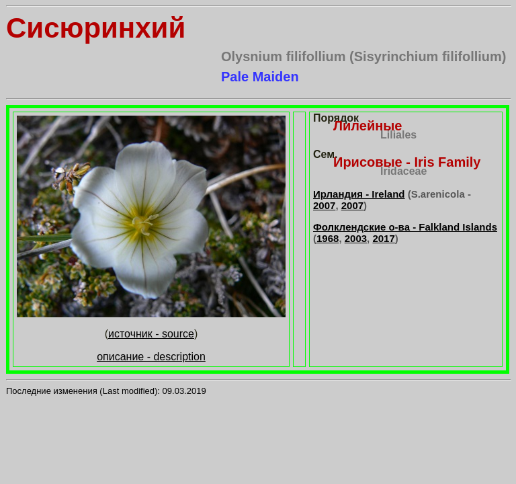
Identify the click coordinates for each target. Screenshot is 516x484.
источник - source (151, 333)
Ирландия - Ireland (359, 194)
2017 (383, 238)
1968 (327, 238)
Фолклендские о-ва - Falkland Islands (405, 227)
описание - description (151, 356)
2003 (356, 238)
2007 (324, 205)
